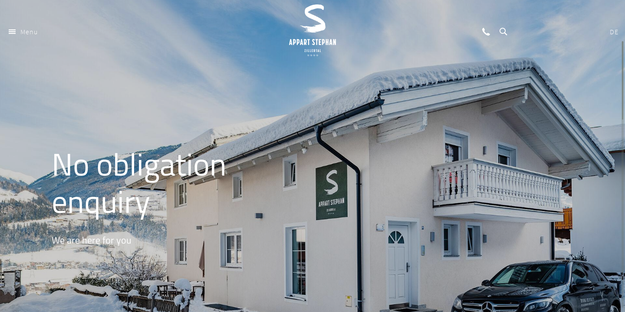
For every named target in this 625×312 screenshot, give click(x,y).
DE (614, 31)
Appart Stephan (312, 30)
